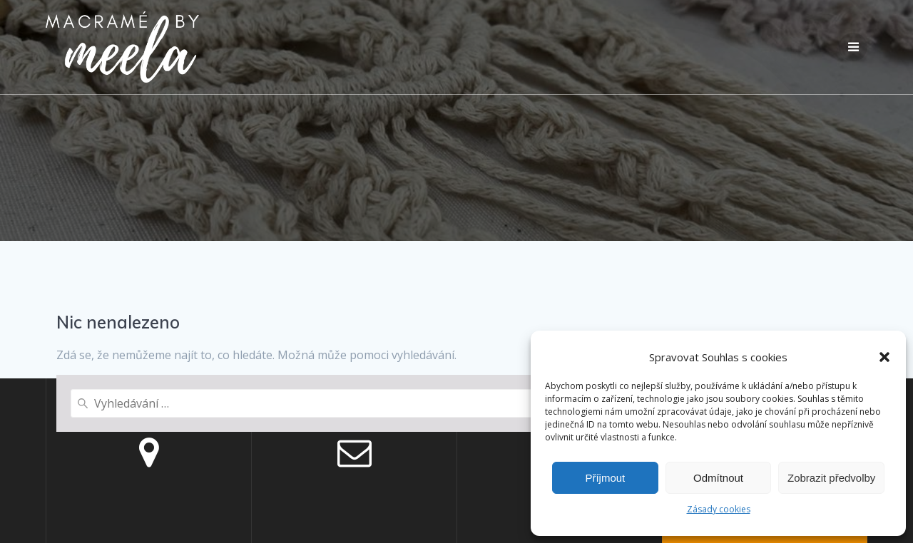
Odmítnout (718, 478)
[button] (884, 357)
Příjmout (605, 478)
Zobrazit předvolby (831, 478)
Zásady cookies (718, 509)
